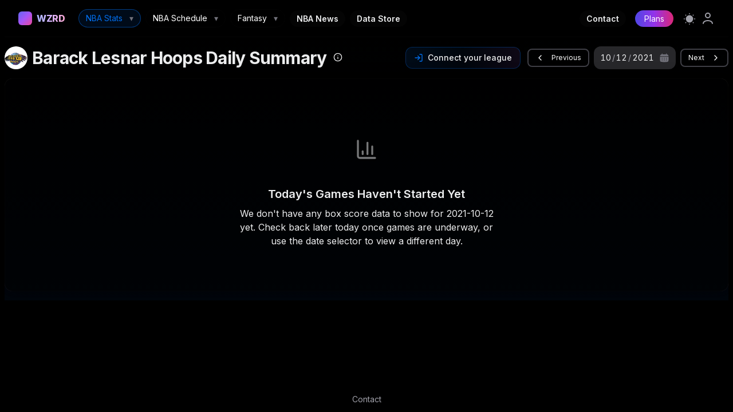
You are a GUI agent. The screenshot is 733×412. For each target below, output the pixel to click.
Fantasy (258, 18)
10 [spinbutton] (606, 57)
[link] (708, 18)
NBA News (317, 18)
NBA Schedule (185, 18)
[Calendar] (664, 58)
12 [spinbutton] (621, 57)
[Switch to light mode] (689, 18)
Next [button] (704, 57)
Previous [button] (558, 57)
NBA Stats (109, 18)
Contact (602, 18)
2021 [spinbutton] (643, 57)
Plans (654, 18)
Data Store (378, 18)
